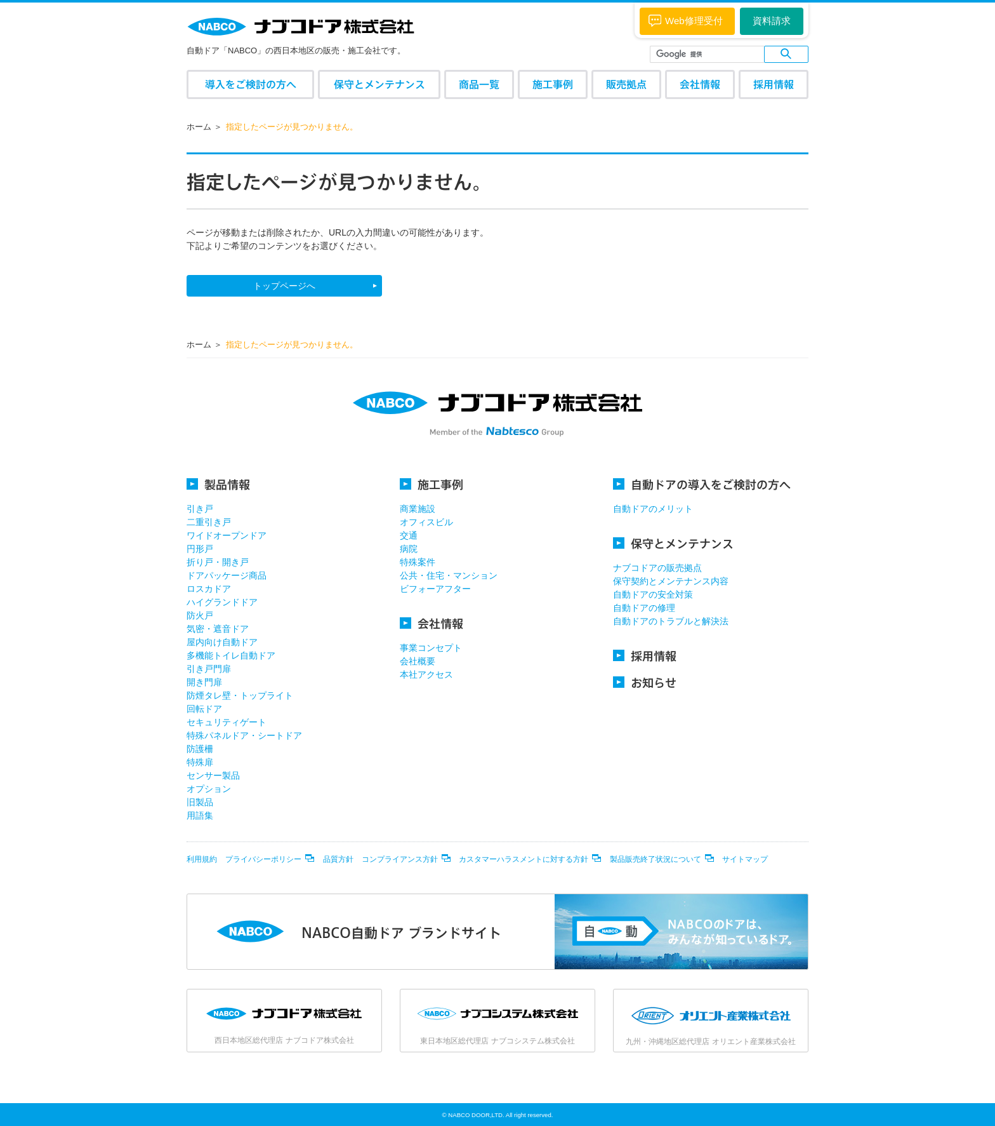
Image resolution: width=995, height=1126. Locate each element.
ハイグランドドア (222, 602)
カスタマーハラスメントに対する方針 (523, 859)
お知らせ (644, 682)
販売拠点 (626, 84)
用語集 (200, 815)
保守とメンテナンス (379, 84)
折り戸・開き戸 (218, 562)
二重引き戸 (209, 522)
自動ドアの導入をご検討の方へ (702, 484)
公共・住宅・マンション (449, 575)
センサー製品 (213, 775)
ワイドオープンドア (227, 535)
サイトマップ (745, 859)
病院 (409, 549)
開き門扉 (204, 682)
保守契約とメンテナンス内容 (670, 581)
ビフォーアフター (435, 589)
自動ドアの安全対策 (653, 594)
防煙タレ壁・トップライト (240, 695)
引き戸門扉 (209, 669)
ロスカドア (209, 589)
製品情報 (218, 484)
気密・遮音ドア (218, 629)
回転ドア (204, 709)
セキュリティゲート (227, 722)
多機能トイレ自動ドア (231, 655)
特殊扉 (200, 762)
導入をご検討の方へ (250, 84)
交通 (409, 535)
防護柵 (200, 749)
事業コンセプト (431, 648)
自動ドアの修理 (644, 608)
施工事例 (552, 84)
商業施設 (417, 509)
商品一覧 (479, 84)
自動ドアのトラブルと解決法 (670, 621)
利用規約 (202, 859)
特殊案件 (417, 562)
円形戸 (200, 549)
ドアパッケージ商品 (227, 575)
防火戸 (200, 615)
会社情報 (700, 84)
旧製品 (200, 802)
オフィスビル (426, 522)
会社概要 (417, 661)
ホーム (199, 126)
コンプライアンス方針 (400, 859)
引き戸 (200, 509)
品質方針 (338, 859)
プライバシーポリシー (263, 859)
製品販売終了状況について (655, 859)
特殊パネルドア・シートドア (244, 735)
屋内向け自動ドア (222, 642)
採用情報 (773, 84)
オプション (209, 789)
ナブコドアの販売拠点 (657, 568)
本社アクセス (426, 674)
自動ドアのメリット (653, 509)
